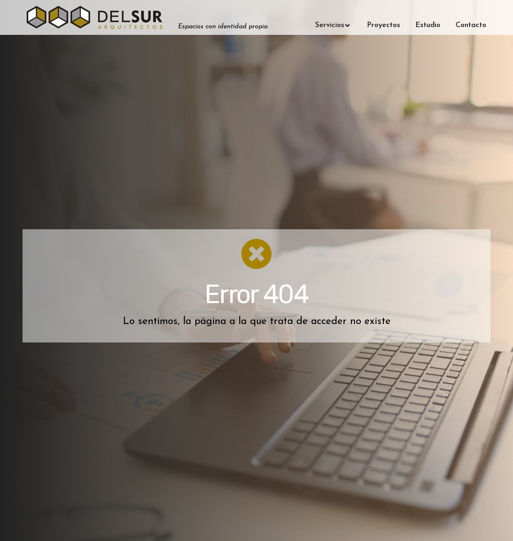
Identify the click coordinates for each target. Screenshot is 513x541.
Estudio (427, 25)
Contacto (471, 25)
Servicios (333, 25)
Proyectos (383, 25)
